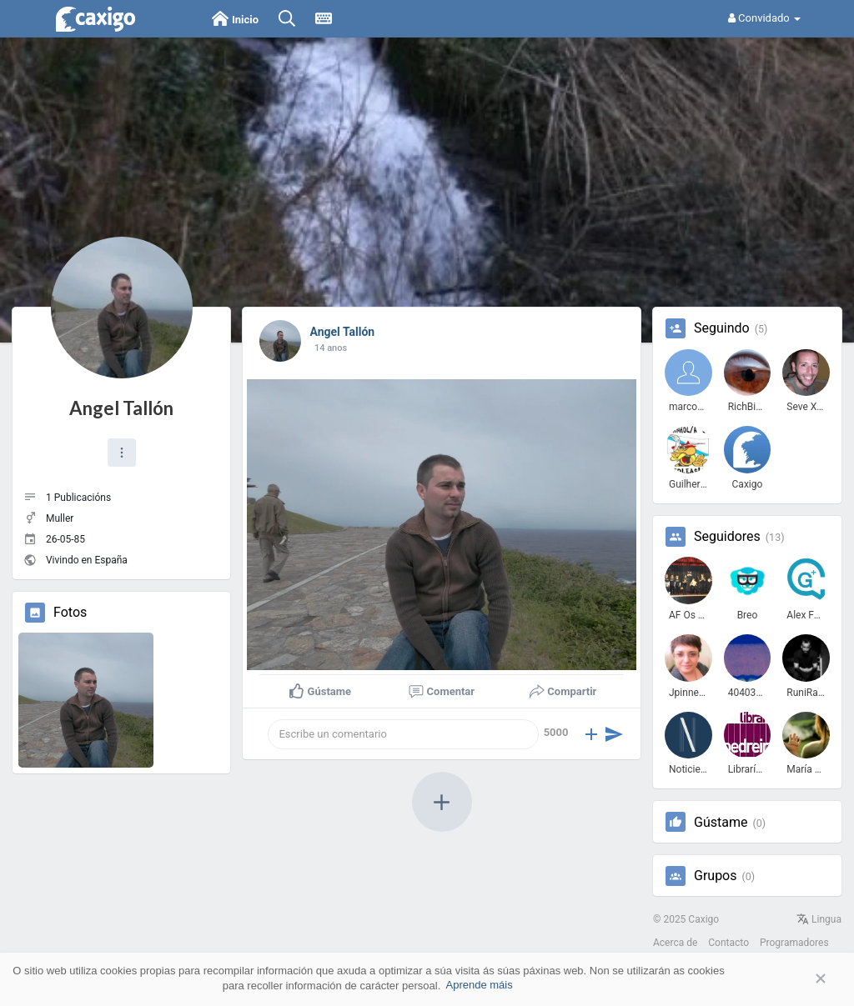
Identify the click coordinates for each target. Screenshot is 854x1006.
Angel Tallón (121, 408)
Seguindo (722, 328)
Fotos (70, 612)
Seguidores (727, 536)
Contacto (728, 942)
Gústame (720, 822)
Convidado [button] (764, 18)
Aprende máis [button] (478, 984)
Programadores (794, 942)
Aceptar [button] (795, 979)
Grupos (715, 875)
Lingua (818, 919)
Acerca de (675, 942)
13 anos (330, 348)
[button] (122, 452)
